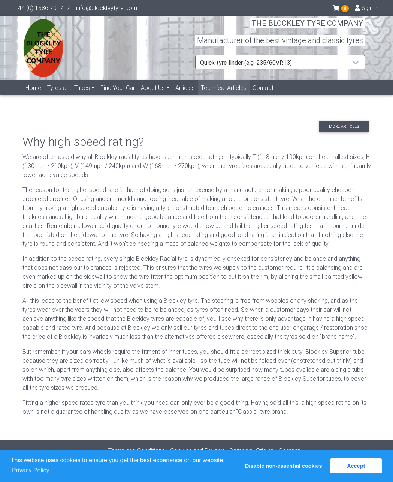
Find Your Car (117, 96)
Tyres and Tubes (68, 96)
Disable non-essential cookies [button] (283, 466)
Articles (185, 96)
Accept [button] (356, 466)
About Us (153, 96)
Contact (263, 96)
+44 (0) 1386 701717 (42, 9)
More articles (344, 126)
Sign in (366, 9)
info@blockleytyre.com (106, 9)
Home (33, 96)
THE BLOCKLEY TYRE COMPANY (307, 28)
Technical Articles (225, 95)
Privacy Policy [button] (30, 470)
